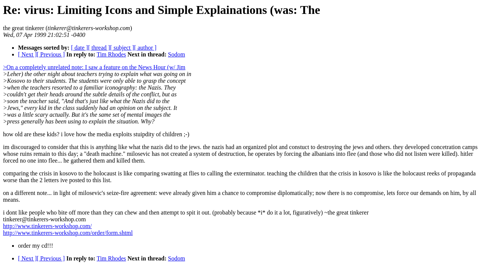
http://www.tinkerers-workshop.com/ (47, 226)
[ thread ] (99, 47)
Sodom (176, 54)
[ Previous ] (51, 54)
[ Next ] (27, 54)
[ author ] (145, 47)
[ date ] (79, 47)
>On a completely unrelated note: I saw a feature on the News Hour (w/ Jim (94, 67)
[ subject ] (122, 47)
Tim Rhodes (111, 54)
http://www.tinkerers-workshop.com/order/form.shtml (68, 233)
